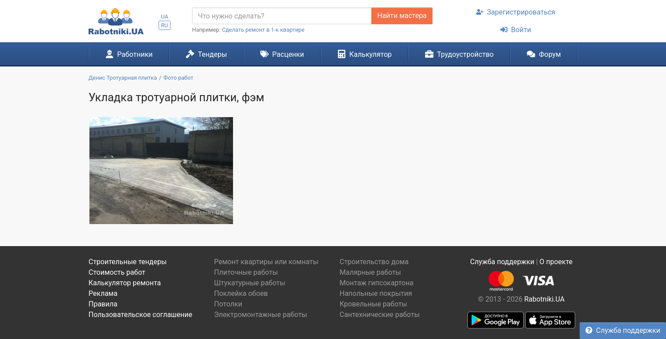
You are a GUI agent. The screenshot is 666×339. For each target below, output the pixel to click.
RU (164, 25)
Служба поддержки (622, 330)
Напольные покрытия (376, 293)
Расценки (282, 54)
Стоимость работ (117, 272)
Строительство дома (374, 262)
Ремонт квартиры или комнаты (266, 262)
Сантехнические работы (380, 314)
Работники (129, 54)
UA (164, 16)
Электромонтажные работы (260, 314)
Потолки (228, 304)
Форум (544, 54)
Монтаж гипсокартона (377, 283)
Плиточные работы (246, 272)
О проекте (556, 262)
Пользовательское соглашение (140, 314)
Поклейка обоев (241, 293)
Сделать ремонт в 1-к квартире (263, 29)
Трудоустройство (459, 54)
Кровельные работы (373, 304)
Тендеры (206, 54)
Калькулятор (364, 54)
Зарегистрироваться (515, 12)
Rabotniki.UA (544, 299)
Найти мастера (401, 15)
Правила (103, 304)
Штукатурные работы (249, 283)
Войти (515, 30)
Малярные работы (370, 272)
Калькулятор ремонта (125, 283)
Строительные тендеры (127, 262)
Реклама (103, 293)
